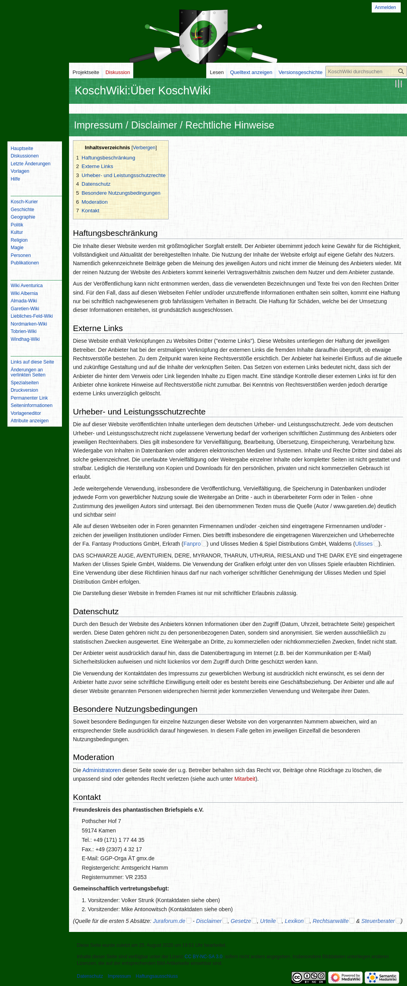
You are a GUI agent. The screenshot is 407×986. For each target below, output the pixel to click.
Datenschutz (90, 976)
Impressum (119, 976)
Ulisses (363, 544)
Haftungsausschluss (157, 976)
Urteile (268, 921)
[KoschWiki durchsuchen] (366, 71)
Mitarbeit (245, 779)
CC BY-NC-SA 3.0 (203, 956)
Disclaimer (209, 921)
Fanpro (192, 544)
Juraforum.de (169, 921)
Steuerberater (378, 921)
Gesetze (241, 921)
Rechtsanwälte (331, 921)
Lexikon (294, 921)
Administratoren (101, 770)
